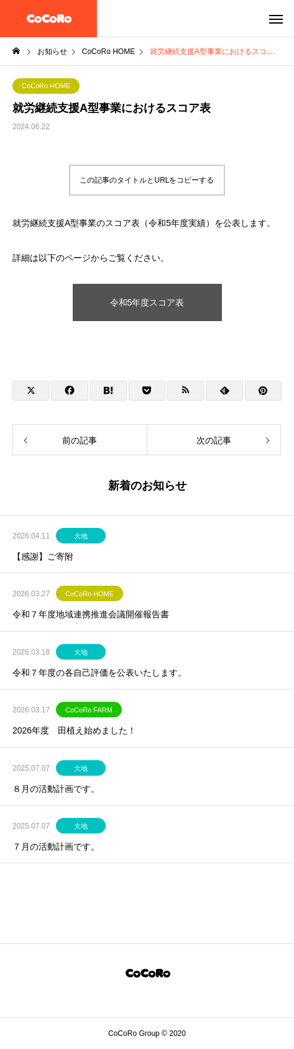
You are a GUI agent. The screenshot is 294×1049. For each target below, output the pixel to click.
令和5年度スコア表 (147, 302)
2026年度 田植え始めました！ (74, 730)
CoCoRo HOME (46, 85)
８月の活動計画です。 (55, 789)
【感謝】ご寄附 (42, 556)
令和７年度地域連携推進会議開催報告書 (90, 614)
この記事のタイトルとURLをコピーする (147, 180)
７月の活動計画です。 (55, 846)
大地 (81, 536)
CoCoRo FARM (89, 710)
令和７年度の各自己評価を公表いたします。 (99, 673)
